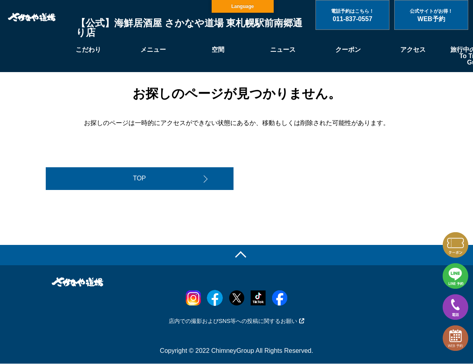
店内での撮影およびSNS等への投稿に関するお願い (237, 322)
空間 (218, 49)
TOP (139, 178)
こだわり (88, 49)
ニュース (283, 49)
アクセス (413, 49)
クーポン (348, 49)
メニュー (153, 49)
